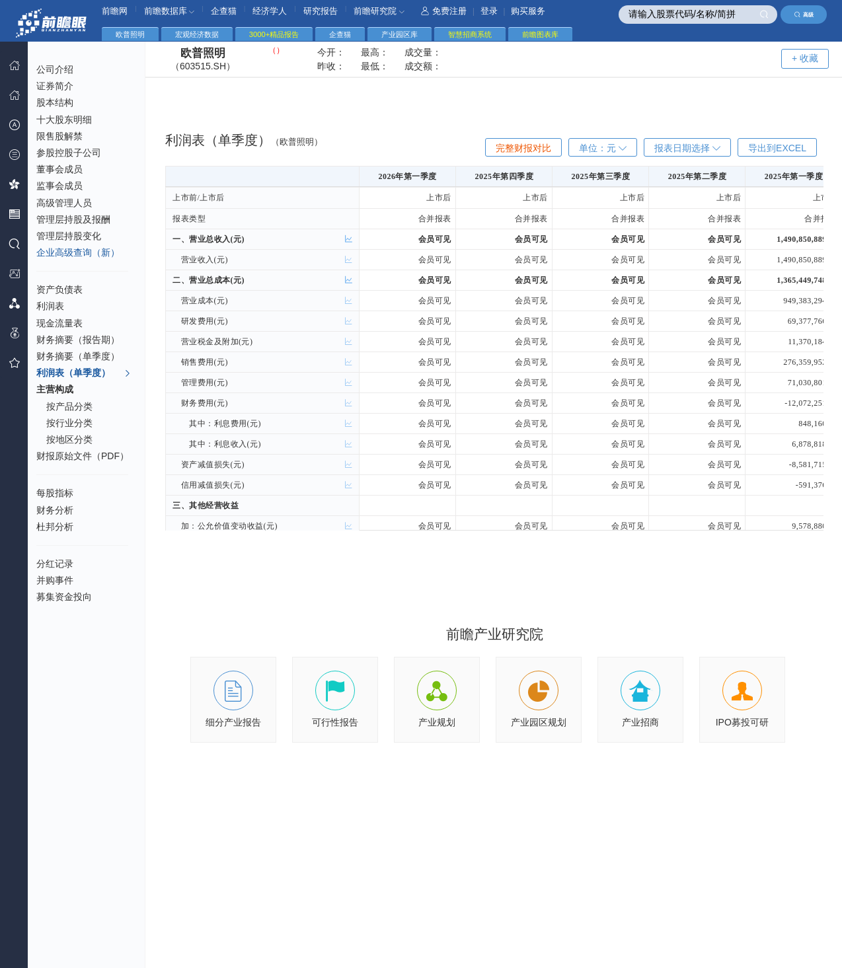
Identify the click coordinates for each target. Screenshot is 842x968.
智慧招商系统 (470, 34)
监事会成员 (59, 185)
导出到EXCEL (777, 148)
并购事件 (54, 580)
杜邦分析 (54, 526)
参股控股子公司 (68, 152)
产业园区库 (399, 34)
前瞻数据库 (169, 11)
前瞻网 (115, 11)
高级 (804, 14)
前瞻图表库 (540, 34)
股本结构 (54, 102)
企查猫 (224, 11)
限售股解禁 (59, 136)
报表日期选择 (687, 148)
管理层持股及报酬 (73, 219)
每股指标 (54, 493)
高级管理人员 (64, 203)
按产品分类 (69, 406)
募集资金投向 (64, 596)
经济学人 (269, 11)
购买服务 (528, 11)
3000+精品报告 (274, 34)
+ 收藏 (805, 58)
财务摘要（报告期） (78, 339)
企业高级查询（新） (78, 252)
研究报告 (320, 11)
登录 (489, 11)
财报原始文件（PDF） (82, 456)
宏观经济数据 (197, 34)
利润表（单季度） (83, 373)
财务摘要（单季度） (78, 356)
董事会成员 (59, 169)
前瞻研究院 (379, 11)
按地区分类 (69, 439)
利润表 (50, 306)
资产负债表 (59, 289)
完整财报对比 (523, 148)
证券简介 (54, 86)
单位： (603, 148)
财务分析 (54, 510)
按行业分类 (69, 423)
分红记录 (54, 563)
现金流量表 (59, 323)
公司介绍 (54, 69)
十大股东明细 (64, 119)
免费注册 (444, 11)
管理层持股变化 (68, 236)
